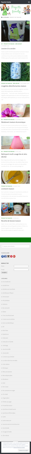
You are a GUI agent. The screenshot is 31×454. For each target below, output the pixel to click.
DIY (2, 44)
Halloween (5, 338)
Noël (4, 383)
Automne (5, 304)
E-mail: (2, 269)
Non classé (5, 387)
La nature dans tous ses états (10, 360)
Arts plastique (6, 300)
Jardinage (5, 345)
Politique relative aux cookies (19, 447)
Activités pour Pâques (8, 293)
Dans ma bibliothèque (8, 323)
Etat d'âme (5, 330)
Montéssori (5, 379)
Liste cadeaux (6, 364)
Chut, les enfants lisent (8, 315)
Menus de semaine (7, 372)
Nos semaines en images (9, 390)
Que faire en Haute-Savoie (9, 409)
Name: (2, 266)
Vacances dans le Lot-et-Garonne (11, 424)
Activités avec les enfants (9, 289)
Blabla (4, 311)
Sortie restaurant (7, 420)
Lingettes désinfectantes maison (13, 86)
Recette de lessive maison (11, 221)
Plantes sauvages (7, 402)
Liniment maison (7, 189)
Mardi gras (5, 368)
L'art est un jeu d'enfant (8, 357)
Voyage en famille (7, 432)
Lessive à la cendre (8, 48)
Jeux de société (6, 349)
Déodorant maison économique (13, 122)
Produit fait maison (9, 44)
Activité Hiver (6, 285)
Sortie (4, 417)
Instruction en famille (8, 341)
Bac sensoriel (6, 308)
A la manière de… (7, 281)
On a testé (5, 394)
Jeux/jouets (6, 353)
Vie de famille (6, 428)
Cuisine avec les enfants (9, 319)
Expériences (6, 334)
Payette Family (6, 2)
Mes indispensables (7, 375)
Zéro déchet (18, 44)
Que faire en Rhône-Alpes (9, 413)
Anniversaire (6, 296)
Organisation (6, 398)
